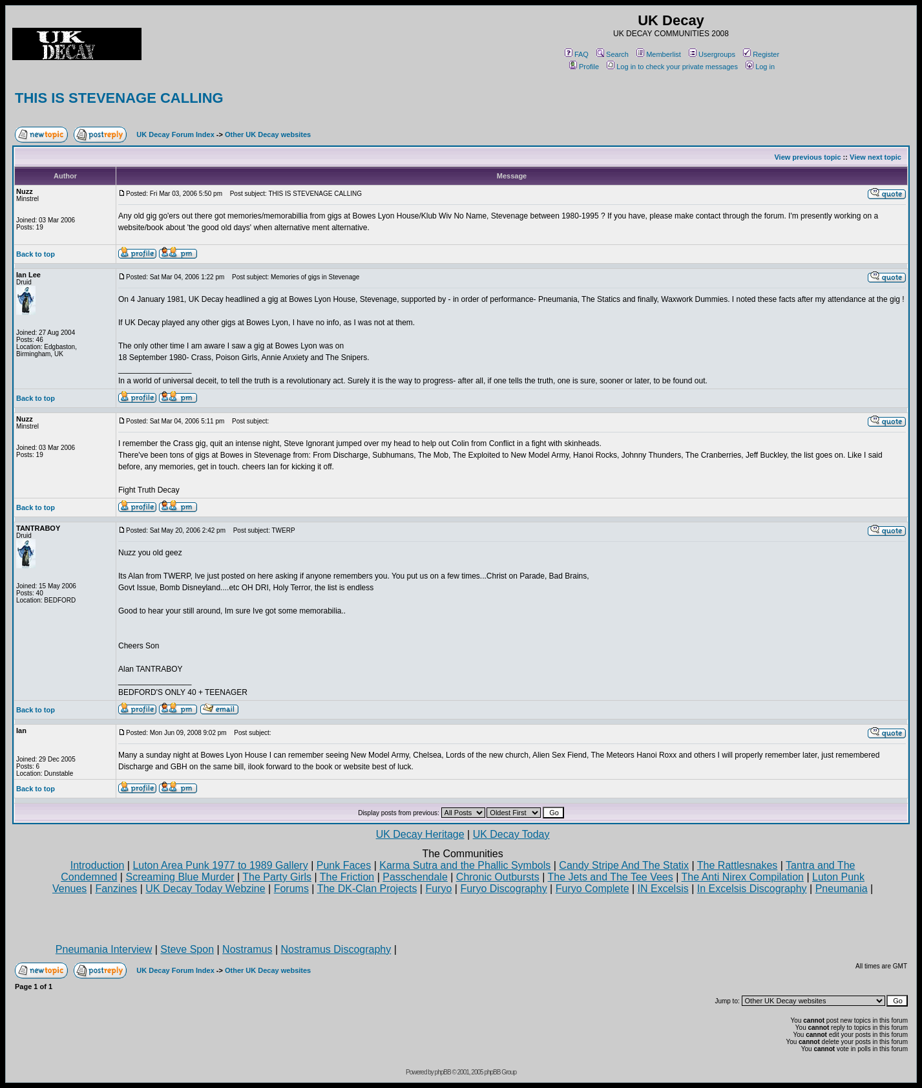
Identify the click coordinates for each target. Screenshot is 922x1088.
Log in (760, 66)
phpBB (443, 1072)
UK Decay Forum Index (175, 134)
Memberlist (658, 54)
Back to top (35, 254)
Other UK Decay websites (268, 134)
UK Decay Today (511, 834)
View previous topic (807, 157)
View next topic (875, 157)
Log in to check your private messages (672, 66)
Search (612, 54)
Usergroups (712, 54)
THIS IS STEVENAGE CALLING (119, 98)
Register (761, 54)
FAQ (577, 54)
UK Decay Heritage (420, 834)
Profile (584, 66)
